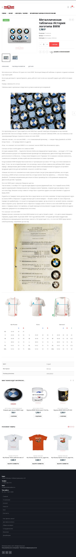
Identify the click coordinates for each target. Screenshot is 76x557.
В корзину (54, 44)
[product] (13, 394)
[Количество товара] (44, 44)
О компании (6, 500)
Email (43, 51)
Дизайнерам (7, 535)
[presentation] (71, 380)
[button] (68, 427)
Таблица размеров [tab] (18, 66)
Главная (5, 496)
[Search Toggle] (68, 7)
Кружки (41, 408)
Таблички (54, 38)
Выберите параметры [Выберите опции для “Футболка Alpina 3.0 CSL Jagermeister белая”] (62, 463)
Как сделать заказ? (8, 518)
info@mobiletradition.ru (8, 487)
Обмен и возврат (8, 525)
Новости (5, 506)
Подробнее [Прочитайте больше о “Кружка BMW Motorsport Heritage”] (38, 416)
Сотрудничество (8, 528)
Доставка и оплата (8, 522)
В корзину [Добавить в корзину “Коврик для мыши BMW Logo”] (14, 416)
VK (47, 51)
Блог (4, 510)
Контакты (6, 513)
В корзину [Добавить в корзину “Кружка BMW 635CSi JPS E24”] (63, 416)
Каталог (5, 503)
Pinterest (6, 552)
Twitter (40, 51)
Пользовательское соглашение (10, 547)
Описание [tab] (5, 66)
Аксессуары (48, 38)
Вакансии (6, 532)
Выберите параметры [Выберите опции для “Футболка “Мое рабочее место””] (13, 463)
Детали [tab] (30, 66)
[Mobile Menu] (3, 7)
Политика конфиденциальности (28, 547)
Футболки (15, 455)
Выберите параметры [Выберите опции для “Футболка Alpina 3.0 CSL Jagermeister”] (38, 463)
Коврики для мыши (16, 408)
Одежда (10, 455)
